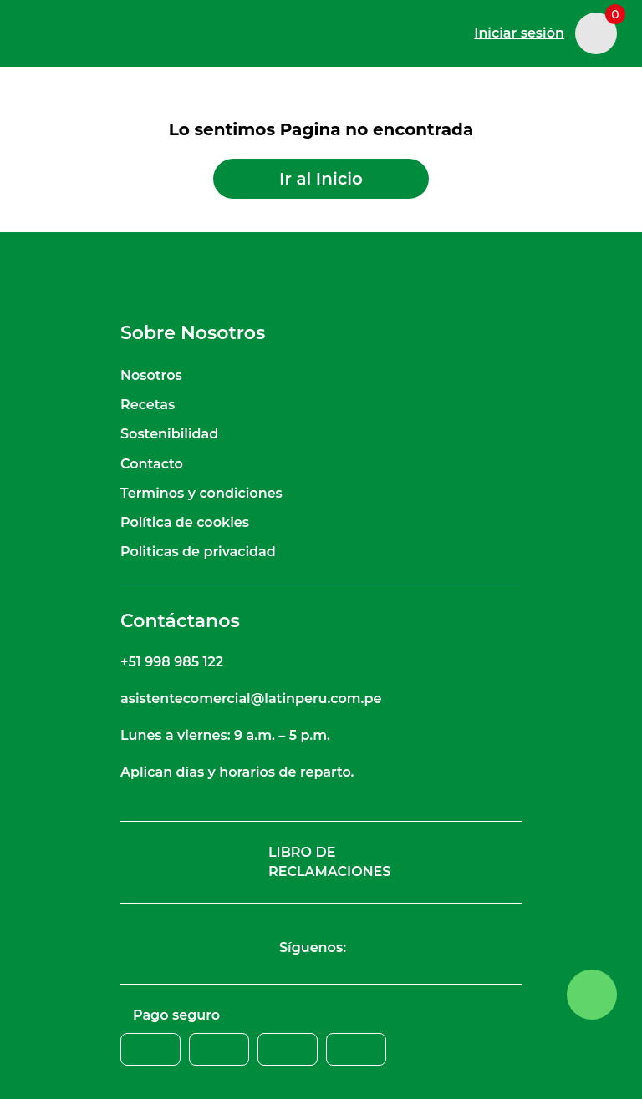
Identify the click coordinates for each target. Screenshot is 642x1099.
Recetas (147, 405)
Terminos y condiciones (201, 493)
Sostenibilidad (169, 434)
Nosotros (151, 375)
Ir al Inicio (321, 179)
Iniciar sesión (519, 33)
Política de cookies (184, 522)
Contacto (151, 464)
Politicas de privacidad (198, 552)
